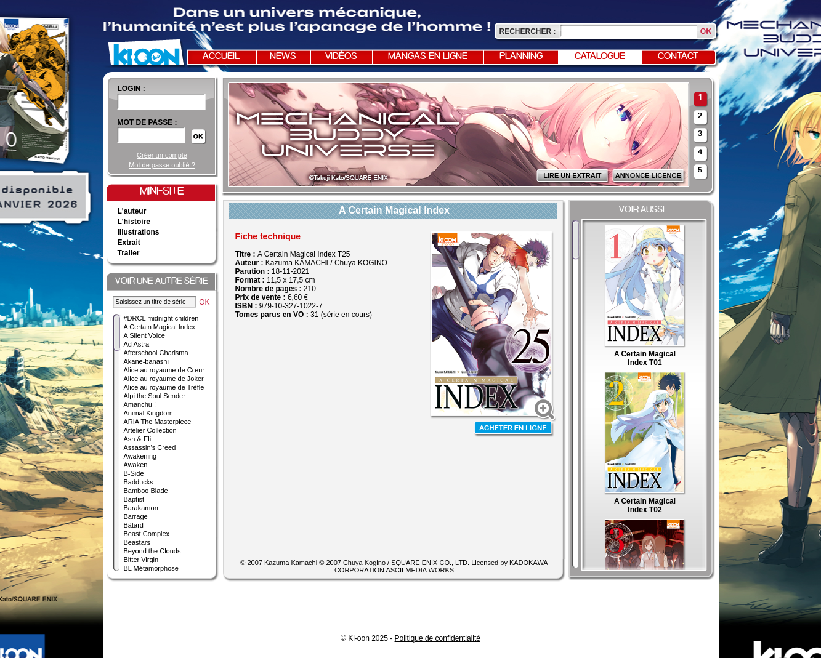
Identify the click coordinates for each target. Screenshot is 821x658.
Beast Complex (147, 533)
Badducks (138, 482)
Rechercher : (527, 31)
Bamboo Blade (146, 490)
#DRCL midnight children (161, 318)
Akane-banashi (146, 361)
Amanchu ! (140, 404)
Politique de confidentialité (437, 638)
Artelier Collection (150, 430)
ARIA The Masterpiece (158, 421)
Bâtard (134, 525)
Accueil (221, 56)
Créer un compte (162, 155)
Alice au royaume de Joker (164, 378)
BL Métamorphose (151, 568)
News (283, 56)
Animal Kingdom (148, 413)
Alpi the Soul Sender (154, 395)
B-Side (134, 473)
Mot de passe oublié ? (162, 165)
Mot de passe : (147, 122)
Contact (678, 56)
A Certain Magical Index (159, 327)
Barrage (136, 516)
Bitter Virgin (141, 559)
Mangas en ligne (427, 56)
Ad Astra (137, 344)
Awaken (136, 464)
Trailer (129, 253)
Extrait (129, 242)
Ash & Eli (138, 439)
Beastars (137, 542)
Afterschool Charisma (156, 352)
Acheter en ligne (514, 429)
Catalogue (600, 56)
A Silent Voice (144, 335)
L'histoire (134, 221)
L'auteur (132, 211)
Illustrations (139, 232)
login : (131, 88)
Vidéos (341, 56)
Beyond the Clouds (152, 551)
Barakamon (141, 508)
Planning (521, 56)
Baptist (134, 499)
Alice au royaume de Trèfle (164, 387)
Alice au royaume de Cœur (164, 370)
